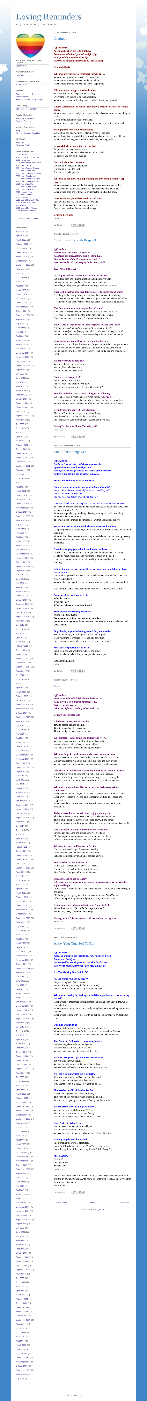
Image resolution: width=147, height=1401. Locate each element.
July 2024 (20, 323)
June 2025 (20, 277)
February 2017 (22, 696)
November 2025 (23, 256)
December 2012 (23, 905)
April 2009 (20, 1090)
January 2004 (22, 1353)
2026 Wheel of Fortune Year (28, 157)
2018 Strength (22, 197)
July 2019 (20, 575)
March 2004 (21, 1345)
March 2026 (21, 240)
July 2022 (20, 424)
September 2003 (23, 1370)
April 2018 (20, 637)
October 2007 (22, 1165)
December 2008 (23, 1106)
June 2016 (20, 730)
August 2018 (21, 621)
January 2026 (22, 248)
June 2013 (20, 880)
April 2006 (20, 1240)
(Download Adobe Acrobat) (27, 219)
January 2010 (22, 1052)
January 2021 (22, 499)
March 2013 (21, 893)
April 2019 (20, 587)
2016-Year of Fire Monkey (27, 208)
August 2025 (21, 269)
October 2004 (22, 1316)
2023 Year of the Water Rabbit (28, 173)
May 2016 (20, 734)
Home (92, 1203)
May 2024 (20, 332)
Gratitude (60, 38)
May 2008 (20, 1136)
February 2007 (22, 1198)
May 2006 (20, 1236)
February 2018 (22, 646)
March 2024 (21, 340)
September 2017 (23, 667)
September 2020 (23, 516)
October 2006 (22, 1215)
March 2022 (21, 441)
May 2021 (20, 483)
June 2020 (20, 529)
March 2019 (21, 591)
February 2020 (22, 545)
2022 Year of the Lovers (26, 176)
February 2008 (22, 1148)
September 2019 (23, 566)
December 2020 (23, 503)
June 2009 (20, 1081)
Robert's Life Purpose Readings (29, 99)
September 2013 (23, 868)
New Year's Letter (23, 75)
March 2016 (21, 742)
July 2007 (20, 1178)
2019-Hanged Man (24, 192)
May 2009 (20, 1085)
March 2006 (21, 1244)
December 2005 (23, 1257)
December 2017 (23, 654)
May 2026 (20, 231)
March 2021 (21, 491)
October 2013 (22, 864)
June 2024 (20, 328)
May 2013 (20, 884)
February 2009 (22, 1098)
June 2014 (20, 830)
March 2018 (21, 642)
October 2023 (22, 361)
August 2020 (21, 520)
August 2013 (21, 872)
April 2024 (20, 336)
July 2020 (20, 524)
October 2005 (22, 1265)
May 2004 (20, 1337)
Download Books (23, 145)
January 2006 (22, 1253)
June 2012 (20, 931)
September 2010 (23, 1018)
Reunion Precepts (23, 121)
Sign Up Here (21, 66)
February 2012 (22, 947)
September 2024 (23, 315)
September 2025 (23, 265)
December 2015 (23, 755)
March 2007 (21, 1194)
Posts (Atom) (98, 1209)
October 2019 (22, 562)
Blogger (78, 1395)
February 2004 (22, 1349)
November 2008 (23, 1110)
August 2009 (21, 1073)
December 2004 (23, 1307)
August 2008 (21, 1123)
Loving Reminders (48, 16)
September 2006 (23, 1219)
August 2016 (21, 721)
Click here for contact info (26, 109)
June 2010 (20, 1031)
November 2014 (23, 809)
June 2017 (20, 679)
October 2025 (22, 261)
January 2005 (22, 1303)
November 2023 (23, 357)
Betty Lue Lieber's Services (27, 94)
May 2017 (20, 684)
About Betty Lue (23, 97)
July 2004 (20, 1328)
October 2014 (22, 813)
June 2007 (20, 1182)
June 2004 (20, 1332)
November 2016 (23, 709)
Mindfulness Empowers (70, 452)
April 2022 (20, 436)
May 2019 (20, 583)
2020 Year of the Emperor (27, 187)
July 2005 (20, 1278)
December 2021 (23, 453)
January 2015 (22, 801)
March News (21, 85)
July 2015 (20, 776)
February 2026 (22, 244)
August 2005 (21, 1274)
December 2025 (23, 252)
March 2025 (21, 290)
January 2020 (22, 550)
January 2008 (22, 1152)
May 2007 (20, 1186)
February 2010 (22, 1048)
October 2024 (22, 311)
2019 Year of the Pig (24, 195)
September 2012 (23, 918)
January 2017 (22, 700)
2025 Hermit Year (23, 160)
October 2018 (22, 612)
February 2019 (22, 596)
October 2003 (22, 1366)
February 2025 (22, 294)
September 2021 (23, 466)
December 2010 (23, 1006)
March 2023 (21, 390)
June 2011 (20, 981)
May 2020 (20, 533)
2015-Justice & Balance (26, 211)
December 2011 (23, 956)
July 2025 (20, 273)
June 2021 (20, 478)
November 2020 (23, 508)
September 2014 (23, 818)
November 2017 (23, 658)
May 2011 (20, 985)
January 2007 (22, 1203)
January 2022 (22, 449)
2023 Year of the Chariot (26, 171)
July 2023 (20, 374)
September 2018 (23, 617)
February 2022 (22, 445)
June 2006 (20, 1232)
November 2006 (23, 1211)
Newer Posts (61, 1203)
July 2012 (20, 926)
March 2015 (21, 792)
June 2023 (20, 378)
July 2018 (20, 625)
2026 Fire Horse (23, 155)
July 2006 (20, 1228)
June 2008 (20, 1131)
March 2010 (21, 1044)
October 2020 (22, 512)
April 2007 (20, 1190)
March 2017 (21, 692)
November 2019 (23, 558)
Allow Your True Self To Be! (74, 943)
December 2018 (23, 604)
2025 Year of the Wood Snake (28, 163)
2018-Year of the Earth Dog (27, 200)
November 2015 (23, 759)
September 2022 (23, 416)
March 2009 (21, 1094)
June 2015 (20, 780)
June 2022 (20, 428)
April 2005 (20, 1291)
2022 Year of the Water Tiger (28, 179)
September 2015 (23, 767)
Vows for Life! (64, 686)
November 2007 (23, 1161)
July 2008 (20, 1127)
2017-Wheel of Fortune (25, 202)
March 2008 (21, 1144)
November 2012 (23, 910)
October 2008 (22, 1115)
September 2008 (23, 1119)
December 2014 (23, 805)
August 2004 (21, 1324)
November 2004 (23, 1312)
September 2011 (23, 968)
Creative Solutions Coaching (28, 133)
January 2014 (22, 851)
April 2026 (20, 236)
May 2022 (20, 432)
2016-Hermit (21, 205)
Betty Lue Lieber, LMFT (26, 130)
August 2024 (21, 319)
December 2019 (23, 554)
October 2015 (22, 763)
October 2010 (22, 1014)
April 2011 (20, 989)
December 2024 (23, 302)
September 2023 (23, 365)
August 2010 (21, 1023)
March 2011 (21, 993)
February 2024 (22, 344)
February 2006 (22, 1249)
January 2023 (22, 399)
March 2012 (21, 943)
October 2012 (22, 914)
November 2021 (23, 457)
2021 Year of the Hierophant (28, 181)
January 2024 (22, 349)
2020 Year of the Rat (24, 189)
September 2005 (23, 1270)
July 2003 (20, 1378)
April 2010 (20, 1039)
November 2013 (23, 859)
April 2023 (20, 386)
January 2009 (22, 1102)
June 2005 (20, 1282)
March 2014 (21, 843)
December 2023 (23, 353)
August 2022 (21, 420)
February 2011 (22, 997)
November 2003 (23, 1362)
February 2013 (22, 897)
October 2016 (22, 713)
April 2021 (20, 487)
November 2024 (23, 307)
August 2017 (21, 671)
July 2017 (20, 675)
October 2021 (22, 462)
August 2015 (21, 771)
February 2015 (22, 797)
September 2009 (23, 1069)
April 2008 (20, 1140)
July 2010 (20, 1027)
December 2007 (23, 1157)
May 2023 (20, 382)
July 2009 (20, 1077)
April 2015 (20, 788)
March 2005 (21, 1295)
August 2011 (21, 972)
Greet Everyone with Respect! (75, 240)
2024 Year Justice (23, 165)
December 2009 (23, 1056)
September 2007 (23, 1169)
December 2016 (23, 704)
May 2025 (20, 282)
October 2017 (22, 663)
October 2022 (22, 411)
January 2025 (22, 298)
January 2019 (22, 600)
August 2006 (21, 1224)
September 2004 (23, 1320)
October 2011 (22, 964)
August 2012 (21, 922)
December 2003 (23, 1357)
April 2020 (20, 537)
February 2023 (22, 395)
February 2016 (22, 746)
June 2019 (20, 579)
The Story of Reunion (25, 118)
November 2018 (23, 608)
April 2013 (20, 889)
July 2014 (20, 826)
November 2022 (23, 407)
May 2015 (20, 784)
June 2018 (20, 629)
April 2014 (20, 838)
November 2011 (23, 960)
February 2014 (22, 847)
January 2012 (22, 951)
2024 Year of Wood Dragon (27, 168)
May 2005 (20, 1286)
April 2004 (20, 1341)
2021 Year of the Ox (24, 184)
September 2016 (23, 717)
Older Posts (124, 1203)
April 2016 (20, 738)
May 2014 (20, 834)
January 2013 (22, 901)
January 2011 (22, 1002)
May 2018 (20, 633)
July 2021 (20, 474)
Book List (20, 142)
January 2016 (22, 750)
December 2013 (23, 855)
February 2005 (22, 1299)
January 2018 (22, 650)
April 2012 (20, 939)
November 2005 (23, 1261)
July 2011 (20, 977)
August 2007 (21, 1173)
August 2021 (21, 470)
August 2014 (21, 822)
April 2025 (20, 286)
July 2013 (20, 876)
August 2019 (21, 570)
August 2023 (21, 370)
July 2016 (20, 725)
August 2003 (21, 1374)
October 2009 (22, 1065)
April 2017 (20, 688)
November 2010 (23, 1010)
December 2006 (23, 1207)
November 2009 (23, 1060)
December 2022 (23, 403)
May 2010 (20, 1035)
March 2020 (21, 541)
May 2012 (20, 935)
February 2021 (22, 495)
